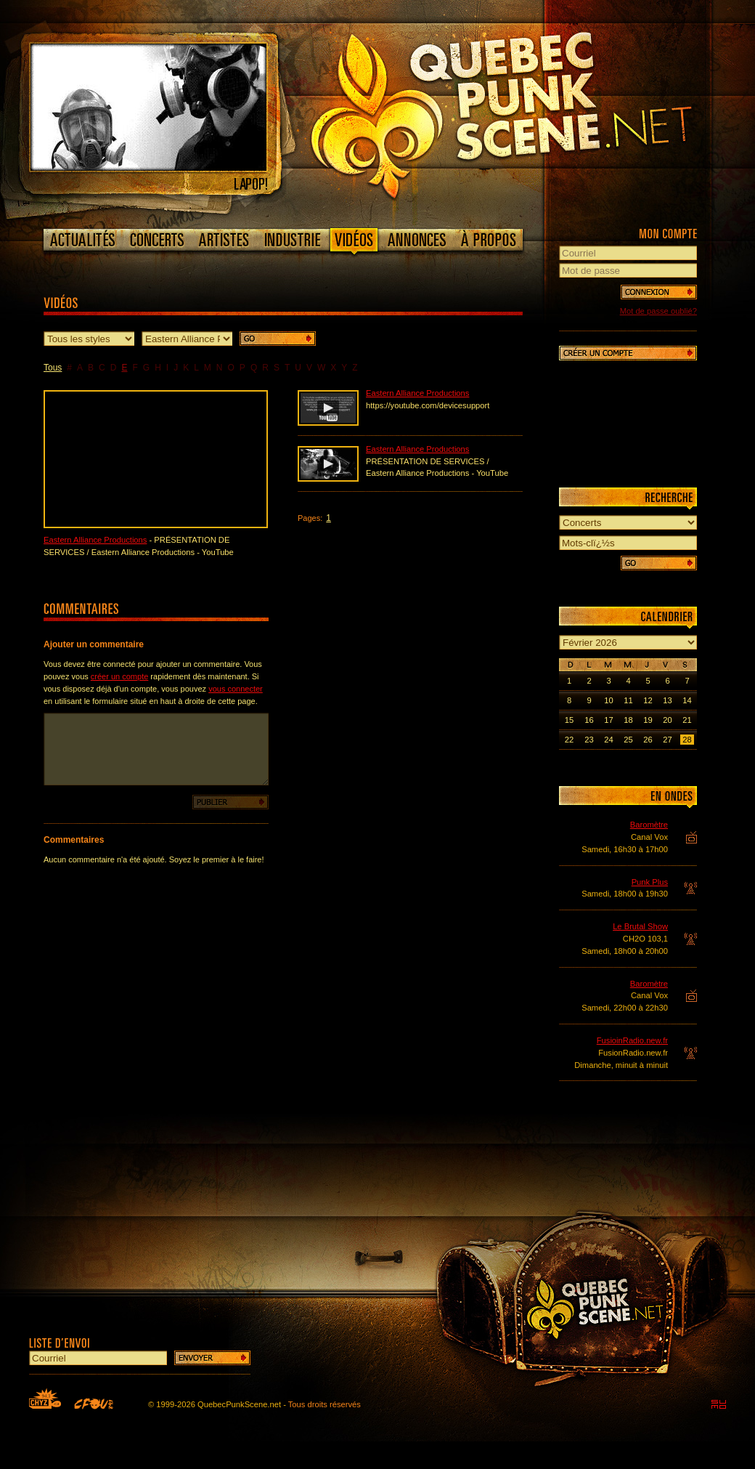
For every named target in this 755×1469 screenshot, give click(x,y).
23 (588, 739)
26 (647, 739)
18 (628, 720)
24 (608, 739)
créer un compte (119, 676)
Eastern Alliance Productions (95, 539)
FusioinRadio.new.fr (632, 1040)
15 (569, 720)
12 (647, 700)
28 (686, 739)
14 (686, 700)
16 (588, 720)
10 (608, 700)
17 (608, 720)
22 (569, 739)
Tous (53, 368)
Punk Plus (650, 882)
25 (628, 739)
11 (628, 700)
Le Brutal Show (640, 926)
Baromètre (649, 824)
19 (647, 720)
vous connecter (235, 688)
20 (667, 720)
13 (667, 700)
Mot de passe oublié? (658, 311)
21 (686, 720)
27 (667, 739)
